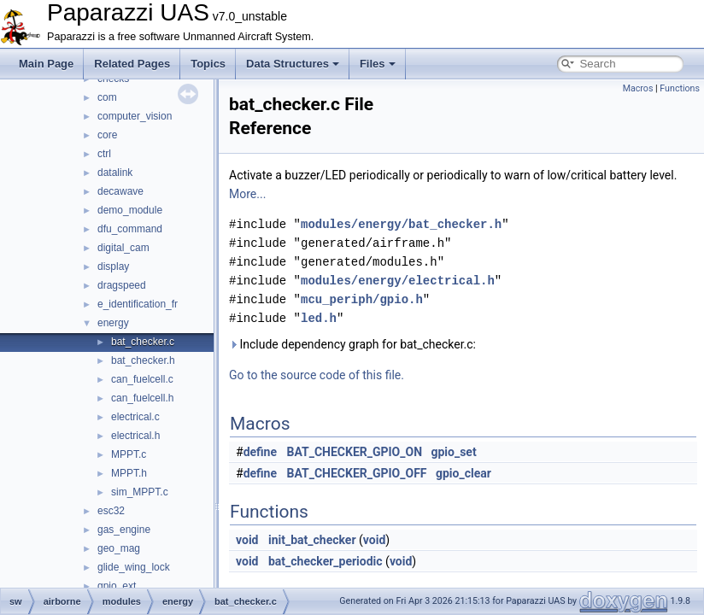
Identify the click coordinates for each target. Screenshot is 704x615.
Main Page (46, 63)
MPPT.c (128, 454)
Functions (680, 88)
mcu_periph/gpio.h (362, 299)
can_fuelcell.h (142, 398)
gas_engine (123, 530)
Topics (208, 63)
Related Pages (132, 63)
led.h (319, 318)
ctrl (104, 154)
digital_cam (123, 248)
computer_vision (134, 116)
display (113, 266)
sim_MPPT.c (139, 492)
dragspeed (121, 285)
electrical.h (135, 436)
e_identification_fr (137, 304)
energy (113, 323)
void (247, 540)
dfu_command (129, 229)
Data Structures (292, 63)
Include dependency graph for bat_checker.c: (352, 344)
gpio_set (453, 452)
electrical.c (135, 417)
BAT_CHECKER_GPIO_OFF (357, 473)
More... (247, 194)
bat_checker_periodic (325, 561)
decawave (120, 191)
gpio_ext (116, 586)
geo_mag (118, 548)
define (260, 452)
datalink (114, 173)
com (107, 97)
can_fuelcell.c (142, 379)
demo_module (129, 210)
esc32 (111, 511)
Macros (638, 88)
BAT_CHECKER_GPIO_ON (355, 452)
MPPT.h (129, 473)
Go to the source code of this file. (316, 375)
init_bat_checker (312, 540)
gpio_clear (463, 473)
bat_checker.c (142, 342)
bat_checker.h (143, 360)
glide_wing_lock (133, 567)
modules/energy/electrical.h (398, 280)
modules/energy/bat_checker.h (401, 224)
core (107, 135)
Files (378, 63)
